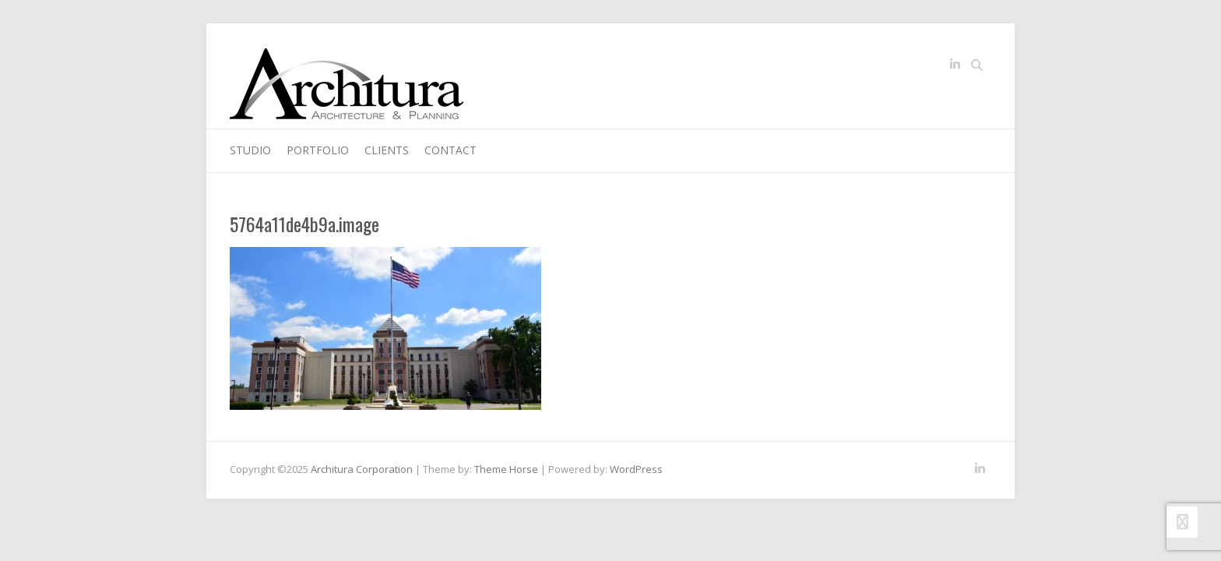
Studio (250, 150)
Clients (386, 150)
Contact (450, 150)
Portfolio (318, 150)
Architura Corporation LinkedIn (954, 67)
